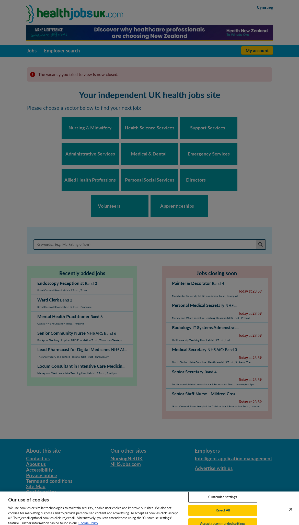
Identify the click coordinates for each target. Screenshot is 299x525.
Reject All (223, 513)
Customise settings (222, 500)
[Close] (290, 512)
